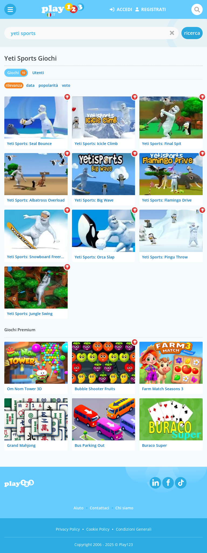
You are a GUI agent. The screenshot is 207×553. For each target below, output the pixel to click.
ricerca (192, 33)
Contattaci (99, 507)
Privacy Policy (68, 529)
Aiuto (79, 507)
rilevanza (14, 85)
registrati (150, 9)
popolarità (48, 85)
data (30, 85)
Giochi (13, 72)
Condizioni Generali (133, 529)
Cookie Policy (97, 529)
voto (66, 85)
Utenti (38, 72)
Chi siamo (124, 507)
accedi (121, 9)
